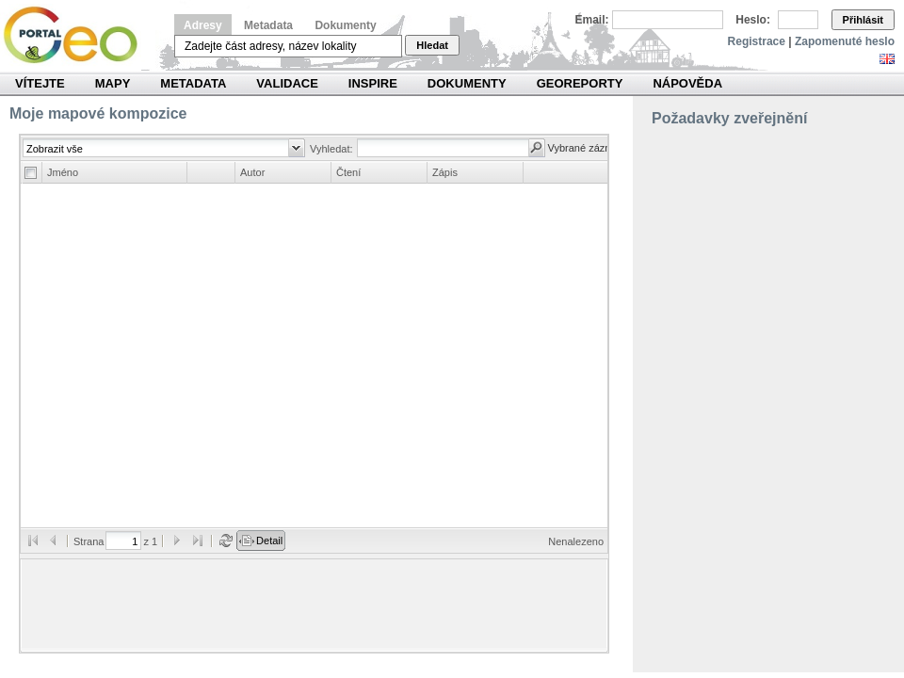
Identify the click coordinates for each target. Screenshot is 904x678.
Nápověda (687, 83)
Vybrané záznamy (589, 147)
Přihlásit (863, 19)
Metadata (268, 25)
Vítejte (40, 83)
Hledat (432, 45)
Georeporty (580, 83)
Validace (286, 83)
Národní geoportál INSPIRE (77, 35)
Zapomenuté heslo (845, 41)
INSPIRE (372, 83)
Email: (592, 19)
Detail (269, 540)
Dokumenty (345, 25)
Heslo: (752, 19)
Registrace (756, 41)
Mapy (113, 83)
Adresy (203, 25)
